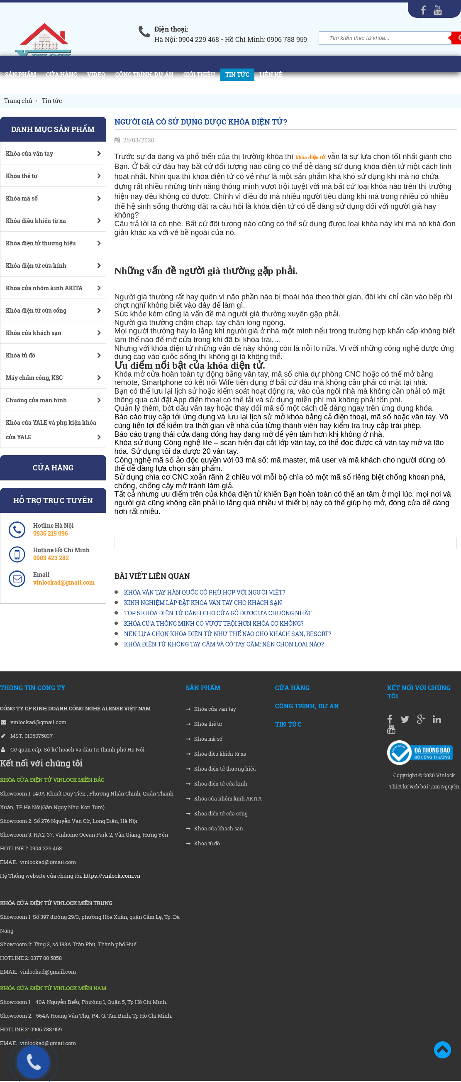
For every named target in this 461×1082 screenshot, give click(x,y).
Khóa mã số (204, 739)
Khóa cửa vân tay (211, 709)
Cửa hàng (61, 74)
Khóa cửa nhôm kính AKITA (224, 799)
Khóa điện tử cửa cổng (217, 813)
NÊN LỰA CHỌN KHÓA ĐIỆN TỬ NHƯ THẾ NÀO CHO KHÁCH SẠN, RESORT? (228, 634)
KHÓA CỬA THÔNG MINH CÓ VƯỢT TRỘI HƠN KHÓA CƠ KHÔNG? (214, 623)
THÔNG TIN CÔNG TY (32, 687)
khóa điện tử (310, 157)
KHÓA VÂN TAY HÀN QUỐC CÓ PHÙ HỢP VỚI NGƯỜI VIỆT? (204, 592)
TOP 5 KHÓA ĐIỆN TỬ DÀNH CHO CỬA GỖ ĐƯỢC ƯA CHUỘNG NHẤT (218, 613)
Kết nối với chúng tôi (419, 691)
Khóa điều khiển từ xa (216, 754)
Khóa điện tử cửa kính (216, 784)
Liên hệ (271, 74)
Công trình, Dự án (144, 74)
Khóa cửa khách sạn (214, 828)
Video (96, 74)
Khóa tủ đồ (203, 843)
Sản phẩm (20, 74)
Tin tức (237, 74)
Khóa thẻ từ (204, 724)
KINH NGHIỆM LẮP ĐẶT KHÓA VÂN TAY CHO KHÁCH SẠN (203, 603)
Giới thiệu (199, 74)
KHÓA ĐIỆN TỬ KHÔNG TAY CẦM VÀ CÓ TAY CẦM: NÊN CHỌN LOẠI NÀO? (224, 644)
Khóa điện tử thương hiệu (221, 769)
